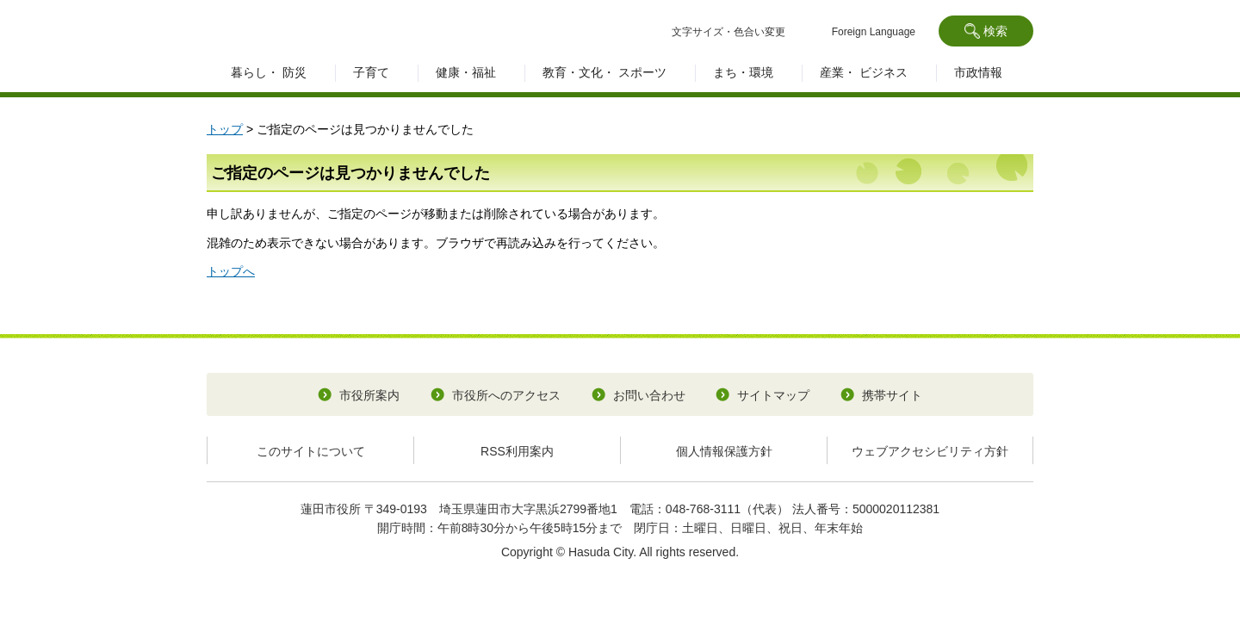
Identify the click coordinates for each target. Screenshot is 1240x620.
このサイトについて (311, 451)
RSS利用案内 (517, 451)
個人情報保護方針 (724, 451)
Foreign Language (873, 32)
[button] (986, 31)
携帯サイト (892, 395)
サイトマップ (773, 395)
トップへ (231, 271)
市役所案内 (369, 395)
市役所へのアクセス (506, 395)
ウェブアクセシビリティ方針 (930, 451)
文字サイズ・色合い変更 (728, 32)
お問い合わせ (649, 395)
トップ (225, 129)
